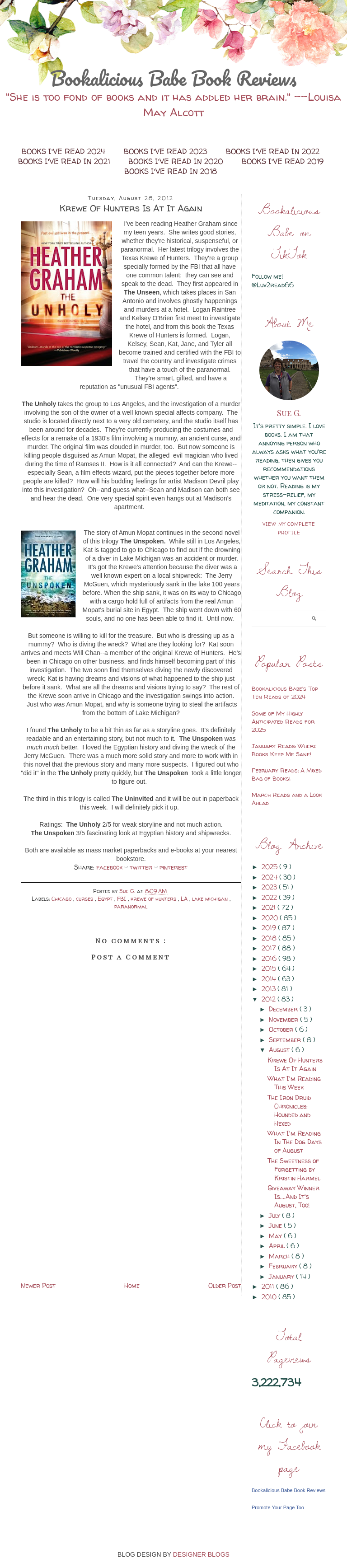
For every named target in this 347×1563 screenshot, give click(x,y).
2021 (269, 907)
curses (85, 899)
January (282, 1276)
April (277, 1245)
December (284, 1009)
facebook (110, 867)
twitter (142, 867)
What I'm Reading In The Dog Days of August (294, 1142)
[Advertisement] (131, 1216)
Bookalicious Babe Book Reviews (173, 78)
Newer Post (38, 1285)
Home (132, 1285)
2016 (270, 958)
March (280, 1256)
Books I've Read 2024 (65, 151)
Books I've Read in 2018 (170, 171)
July (275, 1215)
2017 (270, 948)
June (276, 1225)
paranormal (130, 906)
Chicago (62, 899)
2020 (271, 917)
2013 (269, 988)
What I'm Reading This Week (294, 1082)
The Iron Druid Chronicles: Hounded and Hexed (289, 1110)
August (280, 1049)
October (282, 1029)
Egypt (106, 899)
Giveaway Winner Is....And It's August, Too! (293, 1196)
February (284, 1266)
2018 (270, 938)
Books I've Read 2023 (167, 151)
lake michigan (211, 899)
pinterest (173, 867)
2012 (269, 999)
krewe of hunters (154, 899)
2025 (270, 866)
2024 (270, 877)
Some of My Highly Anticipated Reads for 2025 (283, 721)
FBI (122, 899)
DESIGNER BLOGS (201, 1554)
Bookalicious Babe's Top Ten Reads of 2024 (285, 692)
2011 (269, 1286)
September (286, 1039)
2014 (270, 978)
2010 (270, 1296)
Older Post (224, 1285)
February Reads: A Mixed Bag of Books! (287, 774)
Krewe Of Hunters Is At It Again (295, 1064)
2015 (270, 968)
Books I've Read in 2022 (272, 151)
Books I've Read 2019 (283, 161)
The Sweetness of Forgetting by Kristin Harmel (293, 1169)
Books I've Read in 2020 (176, 161)
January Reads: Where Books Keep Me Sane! (284, 750)
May (276, 1235)
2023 (270, 887)
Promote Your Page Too (278, 1507)
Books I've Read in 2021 (65, 161)
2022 (270, 897)
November (284, 1019)
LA (185, 899)
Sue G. (289, 412)
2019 (270, 927)
